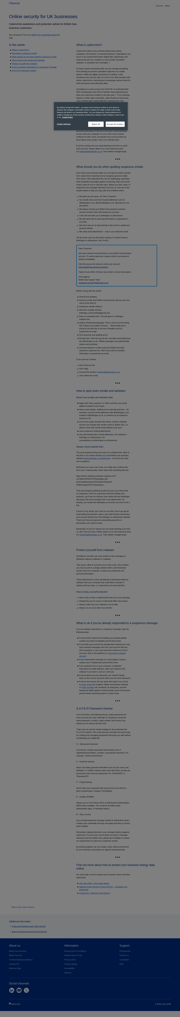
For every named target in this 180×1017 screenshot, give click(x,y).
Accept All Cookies (115, 124)
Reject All (96, 124)
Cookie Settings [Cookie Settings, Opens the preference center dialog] (64, 124)
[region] (90, 116)
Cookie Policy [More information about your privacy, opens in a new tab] (67, 117)
